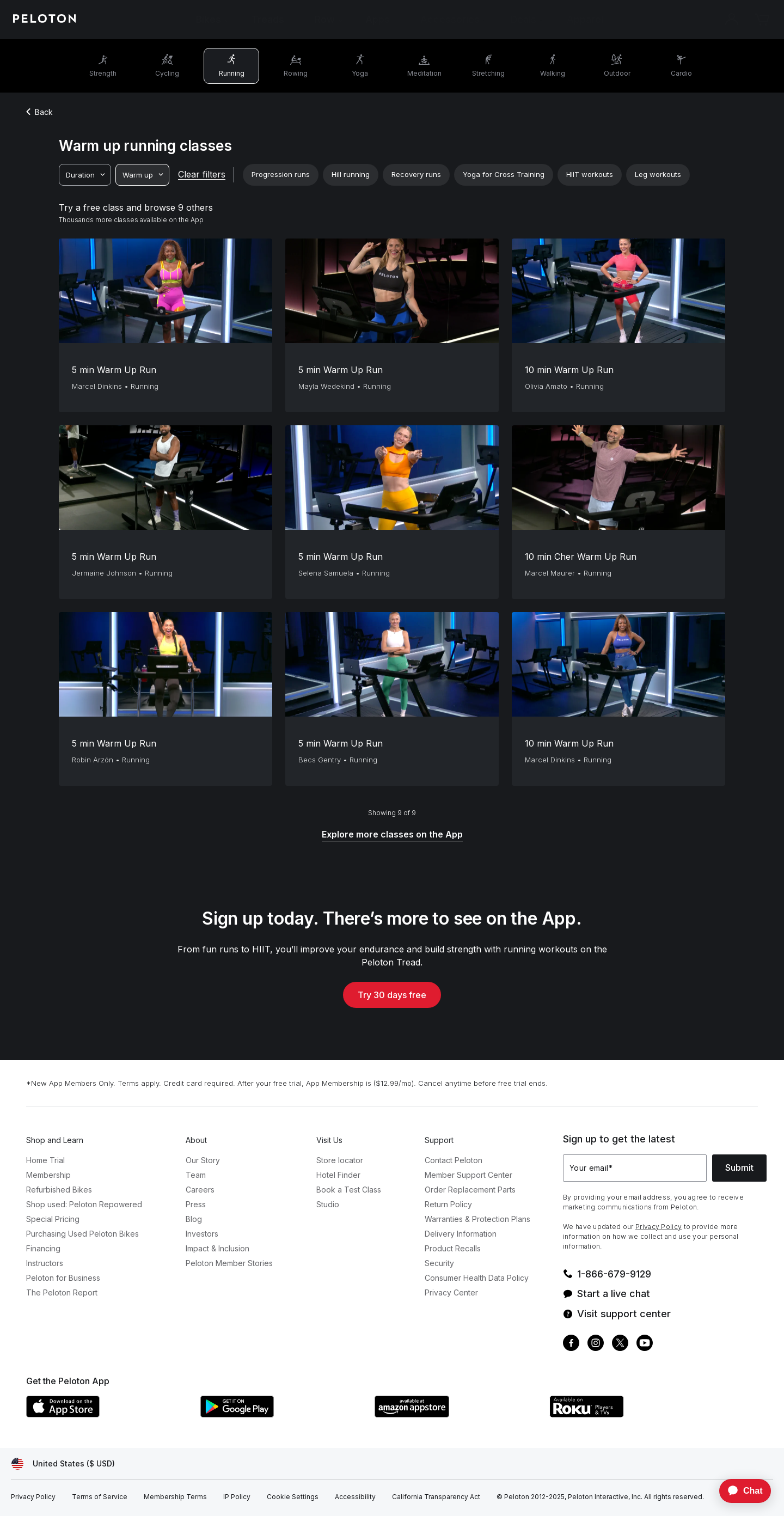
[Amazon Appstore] (456, 1414)
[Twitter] (620, 1344)
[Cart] (762, 19)
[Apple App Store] (107, 1414)
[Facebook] (571, 1344)
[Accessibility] (355, 1497)
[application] (740, 1491)
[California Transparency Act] (436, 1497)
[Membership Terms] (175, 1497)
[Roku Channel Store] (630, 1414)
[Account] (731, 19)
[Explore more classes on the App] (392, 835)
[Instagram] (595, 1344)
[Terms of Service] (99, 1497)
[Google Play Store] (282, 1414)
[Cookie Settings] (292, 1497)
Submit (739, 1167)
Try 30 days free (392, 994)
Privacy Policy (658, 1226)
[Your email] (635, 1168)
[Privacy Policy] (33, 1497)
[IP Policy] (236, 1497)
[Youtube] (644, 1344)
